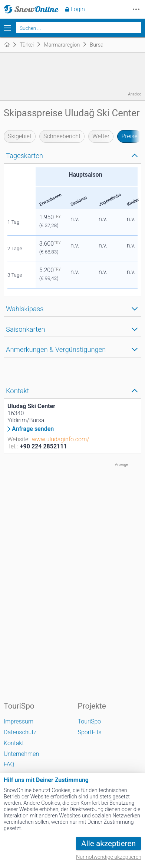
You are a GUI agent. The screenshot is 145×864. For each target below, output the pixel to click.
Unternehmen (21, 753)
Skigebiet (20, 136)
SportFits (90, 732)
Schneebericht (61, 136)
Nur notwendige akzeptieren (108, 857)
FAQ (9, 764)
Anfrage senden (33, 429)
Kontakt (14, 743)
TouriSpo (89, 721)
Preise (129, 136)
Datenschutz (20, 732)
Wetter (100, 136)
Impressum (18, 721)
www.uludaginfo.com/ (60, 439)
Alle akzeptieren (108, 843)
